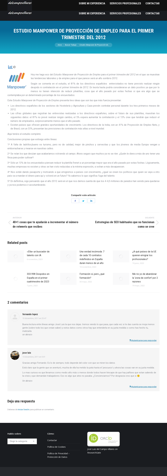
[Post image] (15, 256)
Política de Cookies (56, 446)
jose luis (26, 352)
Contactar (52, 440)
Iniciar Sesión (23, 409)
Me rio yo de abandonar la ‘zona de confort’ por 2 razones (145, 278)
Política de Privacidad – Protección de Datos (58, 455)
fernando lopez (30, 314)
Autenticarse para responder (143, 340)
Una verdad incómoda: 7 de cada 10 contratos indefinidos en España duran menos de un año (92, 257)
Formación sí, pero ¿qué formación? (92, 276)
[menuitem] (92, 13)
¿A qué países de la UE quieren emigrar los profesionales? (144, 255)
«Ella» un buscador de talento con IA (38, 253)
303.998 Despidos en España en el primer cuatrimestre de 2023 (38, 278)
